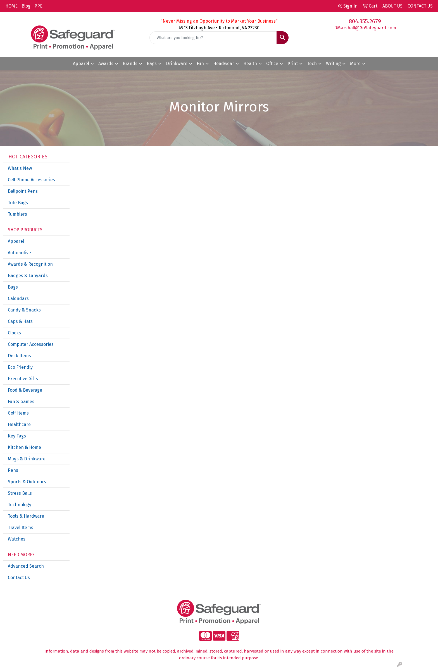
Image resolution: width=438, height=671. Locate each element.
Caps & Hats (20, 321)
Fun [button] (200, 63)
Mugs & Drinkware (27, 458)
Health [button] (250, 63)
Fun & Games (21, 401)
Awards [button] (105, 63)
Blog (26, 6)
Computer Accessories (31, 344)
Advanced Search (26, 566)
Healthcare (19, 424)
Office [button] (272, 63)
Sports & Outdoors (27, 481)
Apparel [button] (81, 63)
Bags (13, 287)
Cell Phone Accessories (31, 179)
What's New (20, 168)
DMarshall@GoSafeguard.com (365, 27)
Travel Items (20, 527)
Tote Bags (18, 202)
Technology (19, 504)
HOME (11, 6)
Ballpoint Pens (23, 191)
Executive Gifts (23, 378)
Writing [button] (333, 63)
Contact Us (19, 577)
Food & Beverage (25, 390)
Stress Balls (20, 493)
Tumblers (17, 214)
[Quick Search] (213, 37)
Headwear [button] (223, 63)
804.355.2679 (365, 21)
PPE (38, 6)
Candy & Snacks (24, 310)
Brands (130, 63)
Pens (13, 470)
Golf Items (18, 413)
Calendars (18, 298)
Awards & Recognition (30, 264)
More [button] (355, 63)
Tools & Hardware (26, 516)
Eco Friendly (20, 367)
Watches (16, 539)
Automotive (19, 252)
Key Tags (17, 436)
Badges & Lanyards (28, 275)
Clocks (14, 333)
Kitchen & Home (24, 447)
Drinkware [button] (176, 63)
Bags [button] (152, 63)
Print (292, 63)
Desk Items (19, 355)
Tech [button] (312, 63)
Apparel (16, 241)
